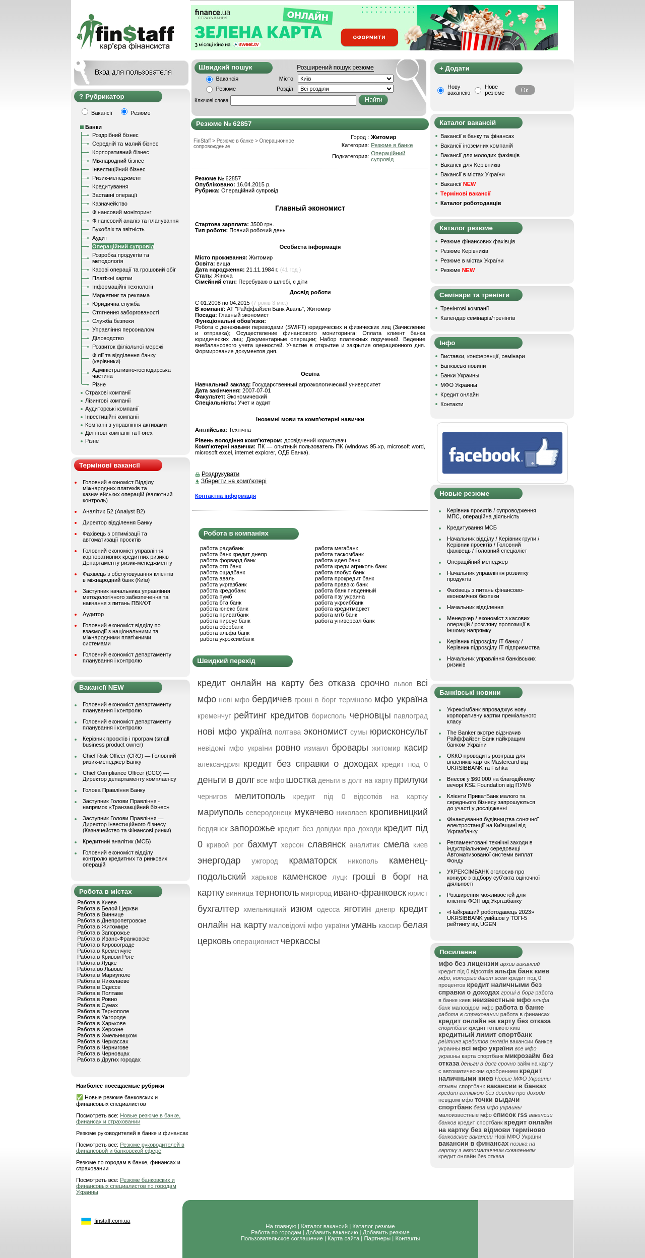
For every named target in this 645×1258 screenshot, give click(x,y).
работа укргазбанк (223, 584)
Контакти (452, 404)
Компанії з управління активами (126, 425)
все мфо (270, 780)
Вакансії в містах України (472, 174)
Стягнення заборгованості (125, 312)
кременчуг (214, 716)
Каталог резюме (373, 1226)
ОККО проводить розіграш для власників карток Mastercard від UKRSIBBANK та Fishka (487, 762)
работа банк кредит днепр (233, 554)
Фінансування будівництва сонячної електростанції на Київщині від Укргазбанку (493, 825)
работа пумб (216, 596)
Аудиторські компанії (112, 409)
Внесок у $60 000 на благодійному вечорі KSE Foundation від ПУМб (491, 782)
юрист (418, 893)
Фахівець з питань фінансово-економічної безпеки (485, 593)
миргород (316, 893)
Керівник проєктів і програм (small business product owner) (126, 742)
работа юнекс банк (224, 609)
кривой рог (225, 845)
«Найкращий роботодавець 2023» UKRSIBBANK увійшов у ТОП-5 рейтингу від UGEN (490, 918)
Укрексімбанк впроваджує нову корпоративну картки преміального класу (492, 715)
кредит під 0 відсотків (465, 971)
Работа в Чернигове (102, 1047)
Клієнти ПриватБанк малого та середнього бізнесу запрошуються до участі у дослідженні (491, 802)
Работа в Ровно (97, 999)
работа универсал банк (344, 621)
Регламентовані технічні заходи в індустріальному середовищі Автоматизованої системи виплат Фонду (490, 851)
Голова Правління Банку (114, 790)
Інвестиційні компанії (112, 417)
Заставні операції (114, 195)
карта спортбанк (482, 1056)
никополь (363, 861)
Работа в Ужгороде (101, 1017)
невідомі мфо (455, 1100)
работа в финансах (525, 1014)
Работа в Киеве (97, 902)
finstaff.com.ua (112, 1221)
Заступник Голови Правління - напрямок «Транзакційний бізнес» (126, 804)
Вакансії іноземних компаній (476, 146)
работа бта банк (220, 603)
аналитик (365, 845)
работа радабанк (221, 548)
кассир (389, 925)
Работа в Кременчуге (104, 951)
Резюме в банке (392, 145)
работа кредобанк (223, 590)
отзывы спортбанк (461, 1086)
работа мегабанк (336, 548)
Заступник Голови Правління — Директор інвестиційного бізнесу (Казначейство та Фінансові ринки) (127, 824)
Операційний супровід (123, 246)
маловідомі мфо (473, 1008)
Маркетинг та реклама (121, 295)
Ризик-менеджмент (116, 178)
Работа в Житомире (102, 926)
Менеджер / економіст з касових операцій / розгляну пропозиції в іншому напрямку (488, 624)
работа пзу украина (340, 596)
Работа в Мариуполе (104, 975)
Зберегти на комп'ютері (234, 481)
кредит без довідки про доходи (329, 829)
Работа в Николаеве (103, 981)
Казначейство (109, 204)
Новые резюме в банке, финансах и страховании (128, 1118)
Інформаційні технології (122, 287)
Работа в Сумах (97, 1005)
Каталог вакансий (324, 1226)
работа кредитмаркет (342, 609)
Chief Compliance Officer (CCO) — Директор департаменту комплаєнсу (129, 776)
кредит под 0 (405, 764)
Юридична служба (116, 304)
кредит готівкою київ (495, 1028)
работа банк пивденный (345, 590)
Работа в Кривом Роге (105, 957)
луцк (340, 877)
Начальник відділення (475, 607)
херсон (292, 845)
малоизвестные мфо (465, 1115)
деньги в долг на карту (355, 780)
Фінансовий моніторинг (122, 212)
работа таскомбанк (339, 554)
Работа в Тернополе (103, 1011)
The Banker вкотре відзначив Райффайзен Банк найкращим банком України (486, 739)
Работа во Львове (100, 969)
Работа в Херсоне (100, 1029)
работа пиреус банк (225, 621)
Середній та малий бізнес (125, 144)
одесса (328, 909)
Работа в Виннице (100, 914)
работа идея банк (337, 560)
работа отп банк (220, 566)
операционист (256, 942)
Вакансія (227, 79)
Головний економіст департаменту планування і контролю (127, 657)
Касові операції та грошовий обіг (134, 270)
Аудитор (93, 614)
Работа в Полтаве (100, 993)
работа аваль (217, 578)
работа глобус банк (339, 572)
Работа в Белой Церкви (107, 908)
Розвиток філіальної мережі (127, 347)
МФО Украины (458, 385)
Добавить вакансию (332, 1232)
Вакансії (458, 184)
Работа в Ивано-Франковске (113, 939)
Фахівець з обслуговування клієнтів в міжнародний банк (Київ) (128, 577)
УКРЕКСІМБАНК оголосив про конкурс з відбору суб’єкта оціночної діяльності (493, 878)
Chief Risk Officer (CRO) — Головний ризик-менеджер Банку (129, 759)
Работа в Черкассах (102, 1041)
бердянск (213, 829)
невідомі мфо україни (235, 748)
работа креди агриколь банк (350, 566)
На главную (281, 1226)
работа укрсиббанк (339, 603)
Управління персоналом (123, 329)
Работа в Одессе (98, 987)
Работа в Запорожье (103, 933)
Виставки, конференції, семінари (482, 356)
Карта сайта (343, 1238)
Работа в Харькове (101, 1023)
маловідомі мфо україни (309, 925)
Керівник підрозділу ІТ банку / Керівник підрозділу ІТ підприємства (493, 644)
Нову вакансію (458, 90)
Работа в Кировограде (106, 945)
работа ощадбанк (222, 572)
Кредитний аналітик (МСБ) (117, 841)
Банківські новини (463, 366)
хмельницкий (264, 909)
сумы (358, 732)
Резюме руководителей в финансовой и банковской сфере (130, 1148)
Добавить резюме (386, 1232)
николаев (352, 813)
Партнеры (377, 1238)
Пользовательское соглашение (282, 1238)
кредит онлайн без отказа (471, 1156)
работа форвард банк (227, 560)
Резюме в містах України (471, 260)
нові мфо (234, 700)
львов (403, 684)
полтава (288, 732)
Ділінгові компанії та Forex (119, 433)
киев (420, 845)
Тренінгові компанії (464, 308)
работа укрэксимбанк (227, 639)
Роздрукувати (220, 474)
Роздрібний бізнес (115, 135)
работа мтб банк (336, 615)
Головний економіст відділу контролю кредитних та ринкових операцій (125, 858)
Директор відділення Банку (117, 522)
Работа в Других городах (109, 1059)
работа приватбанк (224, 615)
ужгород (264, 861)
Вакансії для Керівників (470, 165)
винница (239, 893)
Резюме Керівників (464, 251)
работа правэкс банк (341, 584)
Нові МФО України (517, 1137)
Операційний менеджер (477, 562)
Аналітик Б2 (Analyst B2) (114, 511)
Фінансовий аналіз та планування (135, 221)
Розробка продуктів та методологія (120, 258)
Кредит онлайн (459, 394)
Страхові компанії (108, 392)
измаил (316, 748)
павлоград (411, 716)
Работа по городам (276, 1232)
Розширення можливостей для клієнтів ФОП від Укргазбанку (486, 898)
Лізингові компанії (108, 401)
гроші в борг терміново (333, 700)
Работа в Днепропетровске (111, 920)
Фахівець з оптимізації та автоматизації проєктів (115, 537)
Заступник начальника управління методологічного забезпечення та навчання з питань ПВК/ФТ (126, 597)
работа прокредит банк (344, 578)
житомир (386, 748)
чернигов (212, 796)
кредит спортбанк (480, 1122)
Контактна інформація (225, 496)
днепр (385, 909)
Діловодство (108, 338)
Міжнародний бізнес (118, 161)
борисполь (329, 716)
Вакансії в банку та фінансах (477, 136)
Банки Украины (459, 375)
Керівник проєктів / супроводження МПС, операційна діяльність (491, 513)
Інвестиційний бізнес (118, 169)
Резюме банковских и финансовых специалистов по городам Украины (126, 1186)
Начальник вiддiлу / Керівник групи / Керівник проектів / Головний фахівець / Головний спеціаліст (493, 545)
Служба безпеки (113, 321)
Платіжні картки (112, 278)
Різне (99, 384)
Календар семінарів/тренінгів (477, 318)
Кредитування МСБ (472, 527)
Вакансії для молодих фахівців (480, 155)
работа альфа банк (224, 633)
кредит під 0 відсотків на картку (360, 796)
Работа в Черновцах (103, 1053)
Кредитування (110, 186)
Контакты (407, 1238)
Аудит (99, 238)
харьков (264, 877)
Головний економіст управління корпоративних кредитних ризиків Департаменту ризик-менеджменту (127, 557)
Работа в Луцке (96, 963)
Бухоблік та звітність (118, 229)
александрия (219, 764)
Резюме (226, 89)
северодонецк (269, 813)
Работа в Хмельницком (107, 1035)
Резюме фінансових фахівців (477, 241)
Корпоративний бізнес (120, 152)
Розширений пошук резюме (335, 67)
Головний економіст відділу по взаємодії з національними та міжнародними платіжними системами (122, 634)
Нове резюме (494, 90)
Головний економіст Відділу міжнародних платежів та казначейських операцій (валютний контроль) (127, 491)
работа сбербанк (221, 627)
